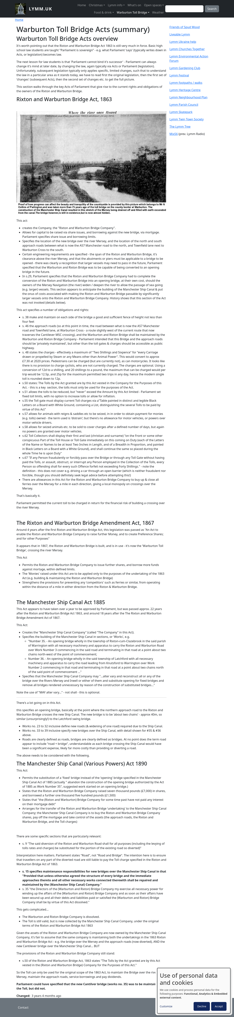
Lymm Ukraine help (182, 42)
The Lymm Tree (179, 127)
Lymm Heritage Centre (185, 90)
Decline (201, 1006)
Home (82, 5)
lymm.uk (40, 9)
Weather (158, 12)
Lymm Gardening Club (184, 68)
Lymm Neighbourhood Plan (188, 97)
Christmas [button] (96, 5)
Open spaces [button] (153, 5)
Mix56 (173, 134)
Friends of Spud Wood (184, 27)
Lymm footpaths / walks (185, 83)
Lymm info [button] (115, 5)
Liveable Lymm (179, 34)
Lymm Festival (179, 75)
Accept (219, 1006)
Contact (23, 1007)
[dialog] (193, 990)
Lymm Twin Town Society (186, 119)
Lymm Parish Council (183, 105)
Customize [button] (166, 1006)
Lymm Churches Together (187, 49)
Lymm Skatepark (181, 112)
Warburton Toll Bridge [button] (132, 12)
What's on (134, 5)
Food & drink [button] (103, 12)
